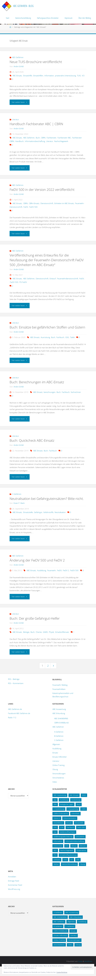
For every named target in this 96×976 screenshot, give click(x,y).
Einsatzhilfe (27, 75)
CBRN (43, 137)
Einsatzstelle (28, 522)
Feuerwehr (51, 580)
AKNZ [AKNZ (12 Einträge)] (84, 805)
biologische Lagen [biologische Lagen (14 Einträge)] (66, 814)
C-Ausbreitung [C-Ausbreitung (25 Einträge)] (59, 818)
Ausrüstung (45, 342)
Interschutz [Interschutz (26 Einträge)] (58, 855)
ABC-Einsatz (17, 75)
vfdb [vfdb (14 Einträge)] (77, 869)
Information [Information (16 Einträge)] (58, 851)
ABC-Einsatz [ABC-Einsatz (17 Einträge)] (74, 805)
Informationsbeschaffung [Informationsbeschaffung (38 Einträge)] (75, 851)
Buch (38, 137)
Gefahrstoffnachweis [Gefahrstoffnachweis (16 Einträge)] (67, 841)
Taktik (72, 342)
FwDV (25, 207)
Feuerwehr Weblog (59, 694)
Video (54, 791)
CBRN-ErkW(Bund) (61, 732)
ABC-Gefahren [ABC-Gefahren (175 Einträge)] (59, 931)
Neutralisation (60, 522)
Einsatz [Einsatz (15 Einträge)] (69, 832)
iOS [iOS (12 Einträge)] (66, 855)
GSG (67, 342)
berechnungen (49, 397)
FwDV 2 (66, 580)
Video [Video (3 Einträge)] (70, 954)
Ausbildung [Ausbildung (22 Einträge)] (64, 809)
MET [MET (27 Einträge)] (55, 860)
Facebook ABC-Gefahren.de (19, 723)
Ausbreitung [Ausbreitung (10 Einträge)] (75, 809)
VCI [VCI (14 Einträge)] (71, 869)
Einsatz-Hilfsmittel (59, 766)
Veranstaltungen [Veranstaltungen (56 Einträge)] (74, 949)
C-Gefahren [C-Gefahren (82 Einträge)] (70, 936)
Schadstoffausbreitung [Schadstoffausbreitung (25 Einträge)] (68, 864)
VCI (83, 75)
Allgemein (56, 754)
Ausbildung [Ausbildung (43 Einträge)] (82, 931)
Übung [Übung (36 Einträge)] (82, 874)
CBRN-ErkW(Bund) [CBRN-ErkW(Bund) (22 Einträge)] (60, 940)
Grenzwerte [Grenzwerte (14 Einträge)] (80, 846)
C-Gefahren (16, 499)
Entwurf (53, 278)
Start (7, 18)
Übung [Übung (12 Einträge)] (78, 954)
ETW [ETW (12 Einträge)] (61, 837)
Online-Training (58, 775)
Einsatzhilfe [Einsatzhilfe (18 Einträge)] (79, 832)
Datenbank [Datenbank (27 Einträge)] (75, 823)
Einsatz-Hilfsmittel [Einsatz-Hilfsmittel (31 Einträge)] (60, 945)
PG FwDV (23, 282)
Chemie (39, 641)
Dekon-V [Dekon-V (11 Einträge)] (57, 828)
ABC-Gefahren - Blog (23, 6)
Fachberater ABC (64, 137)
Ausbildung (41, 580)
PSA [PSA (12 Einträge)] (55, 864)
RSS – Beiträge (13, 688)
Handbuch (19, 141)
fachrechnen (76, 397)
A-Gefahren (58, 741)
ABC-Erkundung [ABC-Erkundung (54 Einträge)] (76, 926)
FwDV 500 (33, 207)
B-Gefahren (58, 745)
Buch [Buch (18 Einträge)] (78, 814)
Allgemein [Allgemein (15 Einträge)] (71, 931)
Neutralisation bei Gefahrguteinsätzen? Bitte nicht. (44, 505)
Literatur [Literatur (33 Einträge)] (73, 945)
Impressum (68, 18)
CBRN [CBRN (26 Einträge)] (83, 818)
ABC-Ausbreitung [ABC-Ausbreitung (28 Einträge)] (60, 805)
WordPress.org (14, 898)
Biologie (26, 641)
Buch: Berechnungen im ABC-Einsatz (38, 386)
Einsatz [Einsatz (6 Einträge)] (73, 940)
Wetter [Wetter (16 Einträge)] (56, 874)
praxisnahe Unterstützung (65, 75)
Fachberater (51, 137)
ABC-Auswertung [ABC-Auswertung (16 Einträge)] (71, 922)
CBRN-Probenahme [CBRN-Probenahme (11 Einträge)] (61, 823)
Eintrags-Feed (13, 890)
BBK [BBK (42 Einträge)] (55, 814)
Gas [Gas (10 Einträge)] (55, 841)
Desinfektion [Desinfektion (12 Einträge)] (58, 832)
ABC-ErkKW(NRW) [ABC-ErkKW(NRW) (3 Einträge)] (60, 926)
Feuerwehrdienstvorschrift (67, 278)
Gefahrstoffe (48, 522)
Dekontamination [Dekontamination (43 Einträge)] (69, 828)
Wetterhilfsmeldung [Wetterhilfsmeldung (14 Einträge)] (69, 874)
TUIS (79, 75)
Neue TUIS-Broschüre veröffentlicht (37, 61)
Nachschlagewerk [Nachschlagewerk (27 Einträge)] (66, 860)
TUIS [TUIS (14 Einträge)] (65, 869)
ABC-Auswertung (59, 718)
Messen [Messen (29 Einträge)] (83, 855)
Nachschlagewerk (61, 141)
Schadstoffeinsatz (62, 641)
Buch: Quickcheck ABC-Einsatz (33, 445)
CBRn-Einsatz (34, 203)
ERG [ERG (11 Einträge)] (55, 837)
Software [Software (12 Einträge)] (57, 869)
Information (49, 75)
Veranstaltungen (59, 783)
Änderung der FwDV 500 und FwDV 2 (38, 569)
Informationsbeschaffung (35, 141)
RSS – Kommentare (15, 693)
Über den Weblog (84, 18)
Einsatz (55, 762)
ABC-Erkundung (58, 723)
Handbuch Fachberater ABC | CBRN (37, 124)
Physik (51, 641)
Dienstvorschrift (46, 203)
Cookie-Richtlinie (61, 972)
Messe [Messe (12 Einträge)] (73, 855)
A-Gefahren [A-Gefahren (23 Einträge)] (58, 922)
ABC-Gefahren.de (15, 718)
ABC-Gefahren (17, 57)
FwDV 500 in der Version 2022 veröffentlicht (44, 189)
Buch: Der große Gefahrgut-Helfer (36, 628)
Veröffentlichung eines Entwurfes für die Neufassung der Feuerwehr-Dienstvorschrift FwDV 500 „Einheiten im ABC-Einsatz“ (43, 260)
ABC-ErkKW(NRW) (61, 728)
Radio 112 (12, 727)
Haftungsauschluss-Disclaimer (48, 18)
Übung (55, 779)
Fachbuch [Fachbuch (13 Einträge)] (70, 837)
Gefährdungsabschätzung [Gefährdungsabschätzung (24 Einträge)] (63, 846)
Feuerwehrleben (58, 698)
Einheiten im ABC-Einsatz (64, 203)
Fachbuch (60, 342)
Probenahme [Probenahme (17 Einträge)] (81, 860)
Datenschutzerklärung (23, 18)
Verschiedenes (58, 787)
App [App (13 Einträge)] (55, 809)
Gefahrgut (38, 522)
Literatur (15, 119)
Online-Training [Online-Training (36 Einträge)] (59, 949)
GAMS (45, 641)
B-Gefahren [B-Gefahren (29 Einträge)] (58, 936)
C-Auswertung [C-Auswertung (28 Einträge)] (73, 818)
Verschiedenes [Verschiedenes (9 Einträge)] (59, 954)
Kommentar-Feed (15, 894)
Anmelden (12, 886)
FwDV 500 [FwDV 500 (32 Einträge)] (81, 837)
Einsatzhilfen (38, 75)
